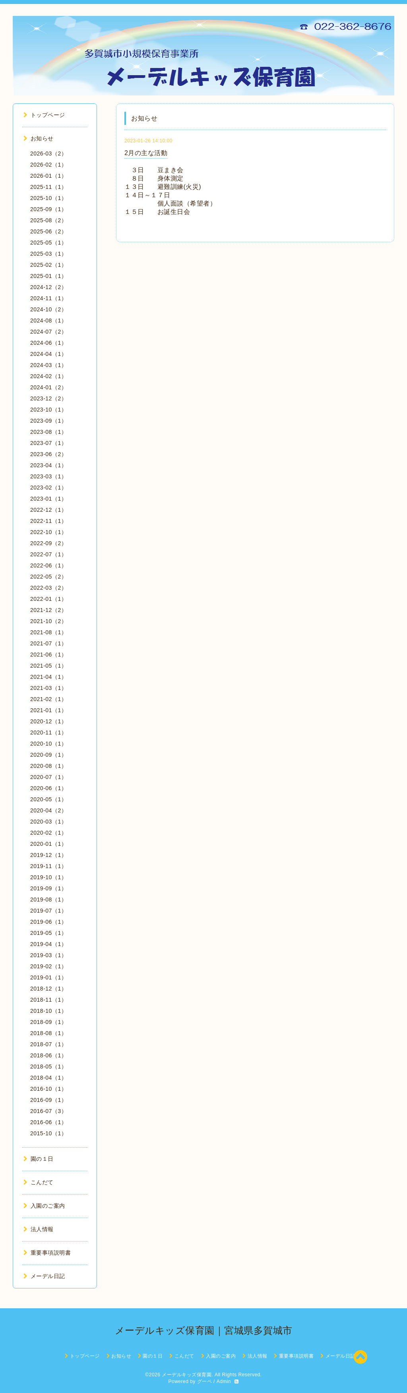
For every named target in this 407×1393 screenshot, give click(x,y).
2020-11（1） (48, 732)
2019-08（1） (48, 899)
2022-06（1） (48, 565)
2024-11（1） (48, 298)
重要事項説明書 (47, 1252)
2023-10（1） (48, 409)
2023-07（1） (48, 443)
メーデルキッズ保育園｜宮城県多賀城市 (204, 1330)
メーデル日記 (44, 1276)
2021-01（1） (48, 710)
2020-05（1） (48, 799)
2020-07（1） (48, 777)
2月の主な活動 (145, 153)
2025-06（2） (48, 231)
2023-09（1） (48, 421)
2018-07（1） (48, 1044)
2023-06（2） (48, 454)
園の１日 (38, 1159)
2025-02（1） (48, 265)
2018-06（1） (48, 1055)
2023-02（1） (48, 487)
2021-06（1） (48, 654)
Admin (224, 1381)
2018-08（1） (48, 1033)
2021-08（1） (48, 632)
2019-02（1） (48, 966)
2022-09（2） (48, 543)
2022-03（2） (48, 588)
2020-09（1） (48, 755)
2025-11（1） (48, 187)
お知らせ (38, 138)
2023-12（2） (48, 398)
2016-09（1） (48, 1100)
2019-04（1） (48, 944)
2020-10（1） (48, 743)
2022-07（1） (48, 554)
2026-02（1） (48, 164)
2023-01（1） (48, 498)
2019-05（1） (48, 933)
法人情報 (38, 1229)
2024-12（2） (48, 287)
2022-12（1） (48, 510)
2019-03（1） (48, 955)
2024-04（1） (48, 354)
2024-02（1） (48, 376)
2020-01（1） (48, 844)
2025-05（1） (48, 242)
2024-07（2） (48, 331)
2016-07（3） (48, 1111)
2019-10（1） (48, 877)
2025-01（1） (48, 276)
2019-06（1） (48, 922)
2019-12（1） (48, 855)
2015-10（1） (48, 1133)
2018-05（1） (48, 1066)
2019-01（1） (48, 977)
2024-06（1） (48, 343)
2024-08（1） (48, 320)
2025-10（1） (48, 198)
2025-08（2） (48, 220)
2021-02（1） (48, 699)
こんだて (38, 1182)
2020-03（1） (48, 821)
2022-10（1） (48, 532)
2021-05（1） (48, 666)
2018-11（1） (48, 1000)
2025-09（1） (48, 209)
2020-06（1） (48, 788)
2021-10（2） (48, 621)
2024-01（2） (48, 387)
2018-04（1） (48, 1077)
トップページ (44, 115)
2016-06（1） (48, 1122)
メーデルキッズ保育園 (186, 1374)
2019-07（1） (48, 910)
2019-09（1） (48, 888)
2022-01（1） (48, 599)
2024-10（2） (48, 309)
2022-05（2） (48, 576)
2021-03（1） (48, 688)
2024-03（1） (48, 365)
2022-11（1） (48, 521)
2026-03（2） (48, 153)
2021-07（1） (48, 643)
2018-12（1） (48, 988)
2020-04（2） (48, 810)
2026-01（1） (48, 176)
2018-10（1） (48, 1011)
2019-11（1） (48, 866)
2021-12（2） (48, 610)
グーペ (204, 1381)
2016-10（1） (48, 1089)
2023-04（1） (48, 465)
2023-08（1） (48, 432)
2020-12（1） (48, 721)
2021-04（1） (48, 677)
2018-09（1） (48, 1022)
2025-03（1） (48, 254)
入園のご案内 (44, 1206)
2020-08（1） (48, 766)
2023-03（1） (48, 476)
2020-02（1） (48, 833)
